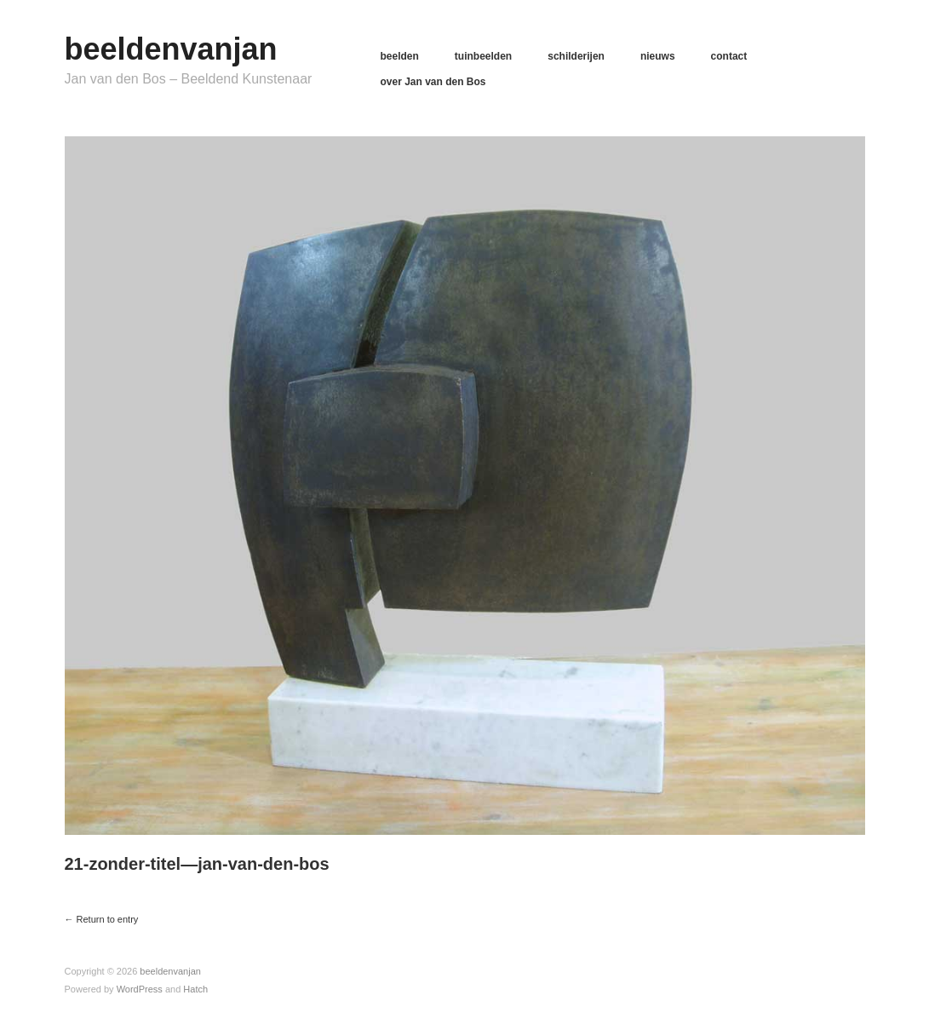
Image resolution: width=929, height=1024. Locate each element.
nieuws (657, 56)
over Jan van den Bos (433, 82)
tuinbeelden (483, 56)
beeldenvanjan (171, 49)
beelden (400, 56)
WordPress (140, 989)
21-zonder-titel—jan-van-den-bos (197, 863)
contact (729, 56)
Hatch (195, 989)
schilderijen (576, 56)
